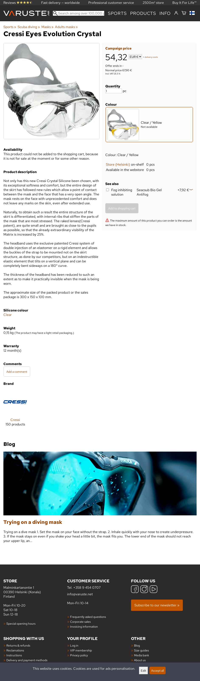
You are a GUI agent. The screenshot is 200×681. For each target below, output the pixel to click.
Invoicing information (84, 626)
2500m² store (153, 2)
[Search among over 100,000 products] (78, 13)
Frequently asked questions (88, 617)
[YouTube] (153, 589)
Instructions (14, 655)
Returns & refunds (18, 645)
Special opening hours (20, 623)
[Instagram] (144, 589)
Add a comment (16, 372)
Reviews (17, 2)
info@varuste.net (80, 594)
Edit (143, 670)
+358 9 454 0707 (87, 587)
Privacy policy (79, 655)
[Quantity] (113, 90)
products (143, 13)
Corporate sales (80, 622)
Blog (137, 645)
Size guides (141, 650)
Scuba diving (29, 27)
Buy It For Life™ (184, 2)
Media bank (141, 655)
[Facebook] (135, 589)
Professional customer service (111, 2)
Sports (117, 13)
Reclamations (15, 650)
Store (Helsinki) (118, 164)
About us (140, 660)
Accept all (157, 670)
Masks (47, 27)
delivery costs (151, 57)
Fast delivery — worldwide (60, 2)
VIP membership (81, 650)
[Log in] (176, 13)
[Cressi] (15, 411)
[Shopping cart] (184, 13)
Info (165, 13)
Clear (7, 315)
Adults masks (66, 27)
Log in (74, 645)
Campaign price (118, 48)
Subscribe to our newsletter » (156, 605)
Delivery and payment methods (26, 660)
